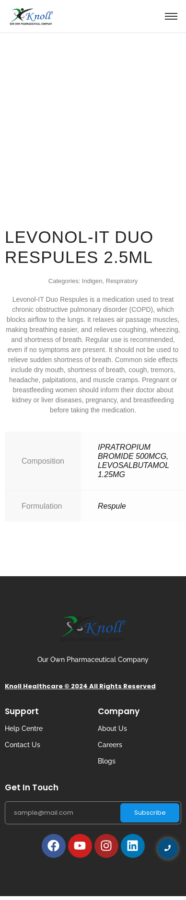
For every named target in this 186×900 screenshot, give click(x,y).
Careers (110, 745)
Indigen (92, 281)
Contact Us (22, 745)
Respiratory (122, 281)
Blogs (107, 761)
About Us (112, 728)
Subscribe (150, 812)
